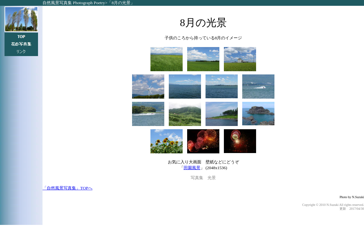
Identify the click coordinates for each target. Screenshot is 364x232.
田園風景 (192, 167)
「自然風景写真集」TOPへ (67, 188)
